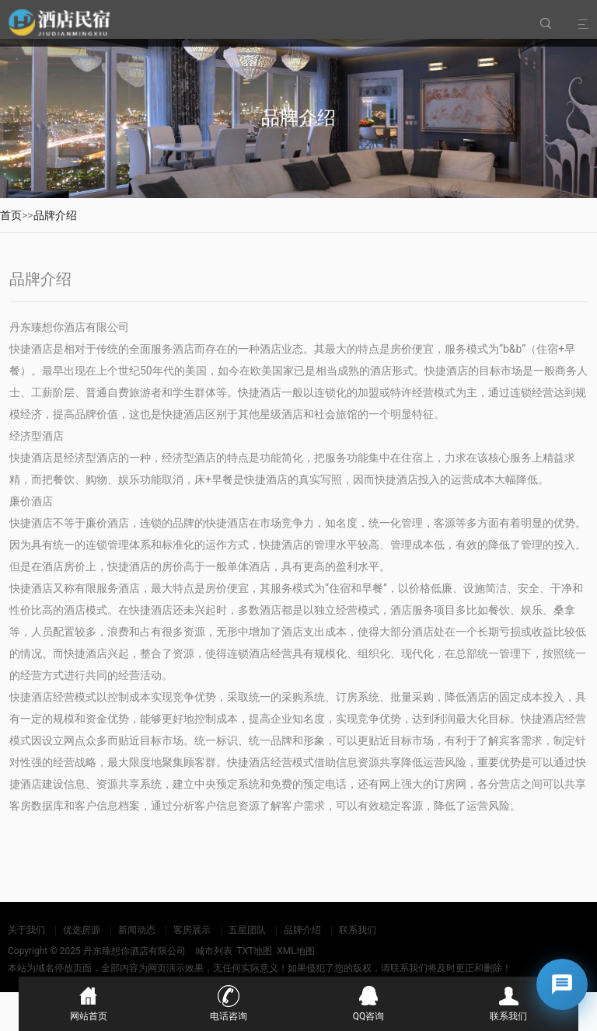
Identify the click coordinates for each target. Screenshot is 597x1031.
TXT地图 (254, 951)
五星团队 (247, 930)
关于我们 (26, 930)
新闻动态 (136, 930)
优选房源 (81, 930)
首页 (11, 215)
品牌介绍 (55, 215)
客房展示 (192, 930)
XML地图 (295, 951)
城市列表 (213, 951)
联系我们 (357, 930)
